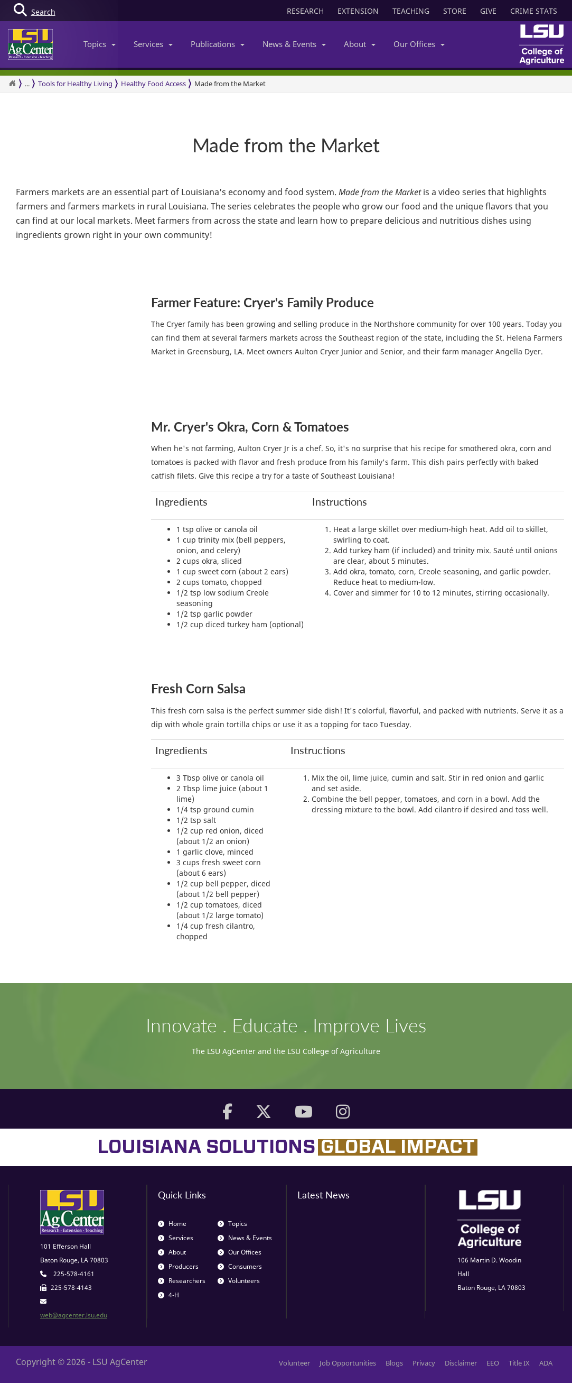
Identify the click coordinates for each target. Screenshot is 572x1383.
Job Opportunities (348, 1363)
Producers (178, 1266)
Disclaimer (461, 1363)
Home (172, 1223)
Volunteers (239, 1280)
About (360, 44)
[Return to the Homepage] (12, 83)
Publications (218, 44)
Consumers (240, 1266)
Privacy (423, 1363)
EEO (492, 1363)
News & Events (294, 44)
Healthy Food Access (153, 83)
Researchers (181, 1280)
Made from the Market (230, 83)
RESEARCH (305, 11)
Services (153, 44)
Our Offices (419, 44)
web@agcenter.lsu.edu (73, 1315)
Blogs (394, 1363)
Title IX (519, 1363)
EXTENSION (358, 11)
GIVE (488, 11)
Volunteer (294, 1363)
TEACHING (410, 11)
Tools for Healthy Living (75, 83)
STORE (454, 11)
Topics (99, 44)
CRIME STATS (533, 11)
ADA (545, 1363)
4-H (168, 1294)
